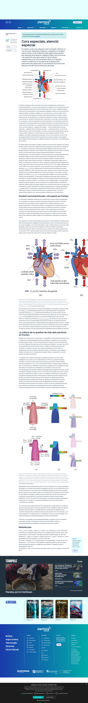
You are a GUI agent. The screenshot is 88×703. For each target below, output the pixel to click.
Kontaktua (73, 649)
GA (15, 42)
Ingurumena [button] (31, 27)
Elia (54, 34)
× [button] (86, 684)
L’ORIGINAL (37, 36)
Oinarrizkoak (12, 649)
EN (11, 42)
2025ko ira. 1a (58, 619)
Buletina (79, 27)
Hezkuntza (45, 638)
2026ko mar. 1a (29, 619)
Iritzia (29, 643)
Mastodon (45, 657)
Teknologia (11, 643)
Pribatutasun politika (74, 643)
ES (13, 39)
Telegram (44, 659)
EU (11, 39)
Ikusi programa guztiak (76, 590)
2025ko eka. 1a (73, 619)
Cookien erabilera (76, 646)
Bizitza (9, 636)
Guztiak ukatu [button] (49, 697)
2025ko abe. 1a (44, 619)
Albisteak (30, 638)
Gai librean (45, 645)
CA (13, 42)
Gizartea (10, 646)
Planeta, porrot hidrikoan (19, 592)
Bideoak (30, 647)
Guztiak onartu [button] (38, 697)
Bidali (75, 550)
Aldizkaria (77, 22)
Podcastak (30, 650)
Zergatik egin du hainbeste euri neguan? (64, 582)
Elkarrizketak (31, 640)
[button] (7, 22)
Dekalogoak (45, 640)
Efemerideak (46, 643)
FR (15, 39)
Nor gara (73, 638)
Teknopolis (11, 560)
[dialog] (44, 693)
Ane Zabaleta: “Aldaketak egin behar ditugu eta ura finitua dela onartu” (63, 566)
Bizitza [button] (20, 27)
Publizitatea (74, 640)
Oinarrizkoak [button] (65, 27)
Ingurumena (12, 639)
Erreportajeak (31, 652)
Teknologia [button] (43, 27)
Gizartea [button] (54, 27)
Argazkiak (30, 645)
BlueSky (44, 655)
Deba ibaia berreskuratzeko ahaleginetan (60, 575)
